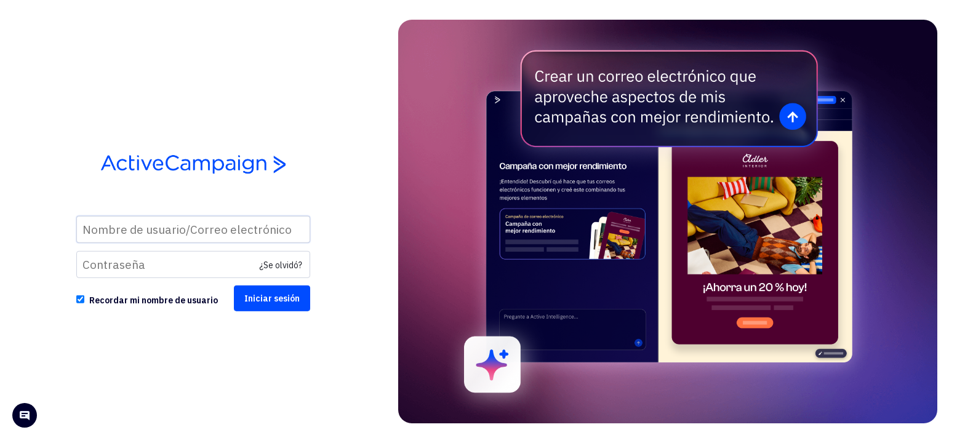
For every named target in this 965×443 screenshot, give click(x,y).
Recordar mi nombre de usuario (153, 300)
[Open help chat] (24, 417)
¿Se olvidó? (280, 265)
